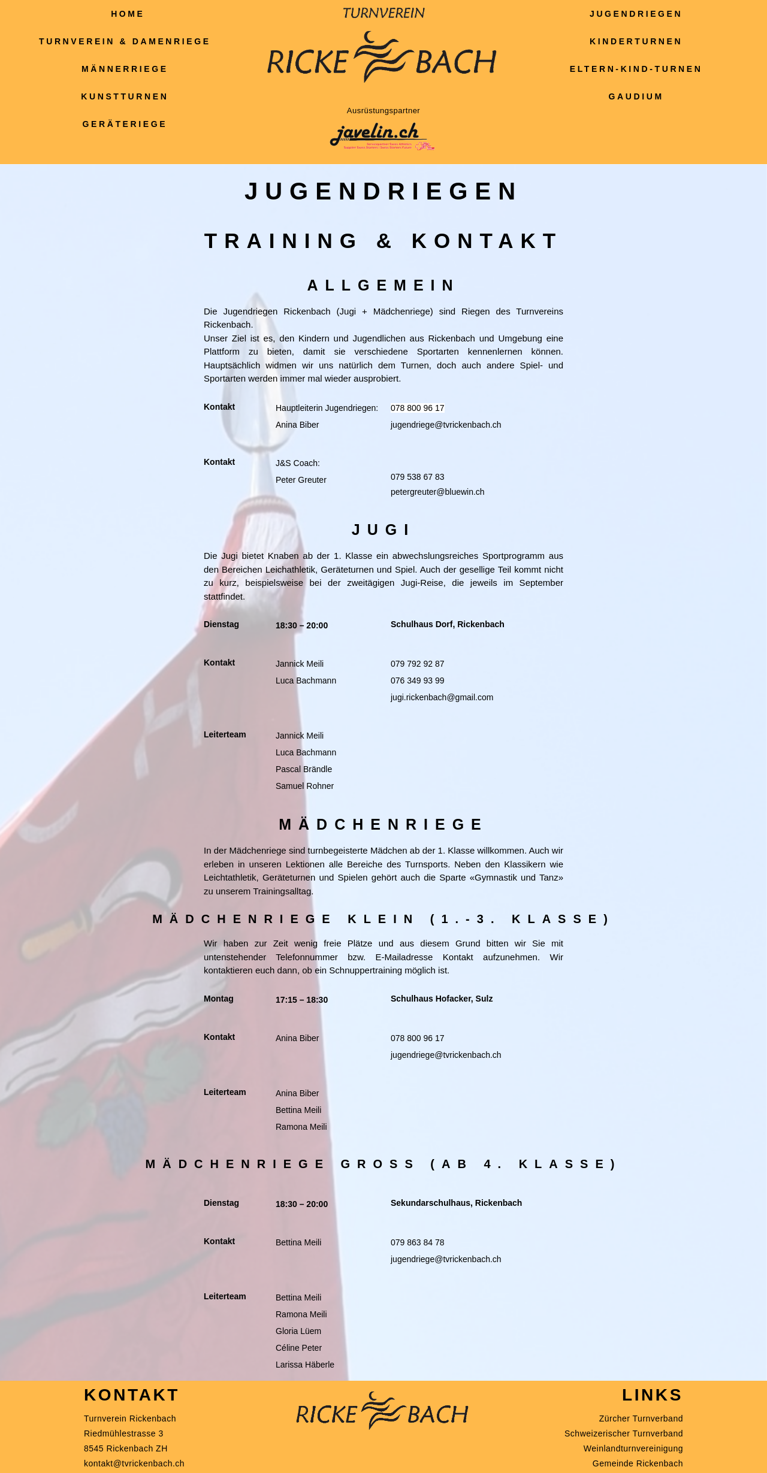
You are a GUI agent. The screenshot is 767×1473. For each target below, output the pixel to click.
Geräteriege (128, 124)
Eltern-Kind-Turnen (639, 69)
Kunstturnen (127, 96)
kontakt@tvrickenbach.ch (134, 1463)
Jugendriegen (639, 14)
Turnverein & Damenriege (128, 41)
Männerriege (127, 69)
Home (127, 14)
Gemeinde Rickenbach (638, 1463)
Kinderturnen (639, 41)
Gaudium (639, 96)
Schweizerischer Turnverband (623, 1433)
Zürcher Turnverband (641, 1418)
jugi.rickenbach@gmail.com (442, 697)
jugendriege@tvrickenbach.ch (446, 425)
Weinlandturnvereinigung (633, 1448)
